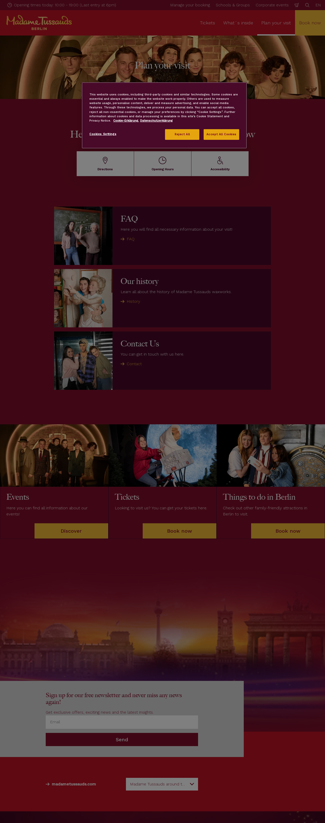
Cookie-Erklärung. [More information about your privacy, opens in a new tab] (126, 120)
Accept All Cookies (221, 134)
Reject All (182, 134)
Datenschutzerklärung (156, 120)
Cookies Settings (102, 134)
